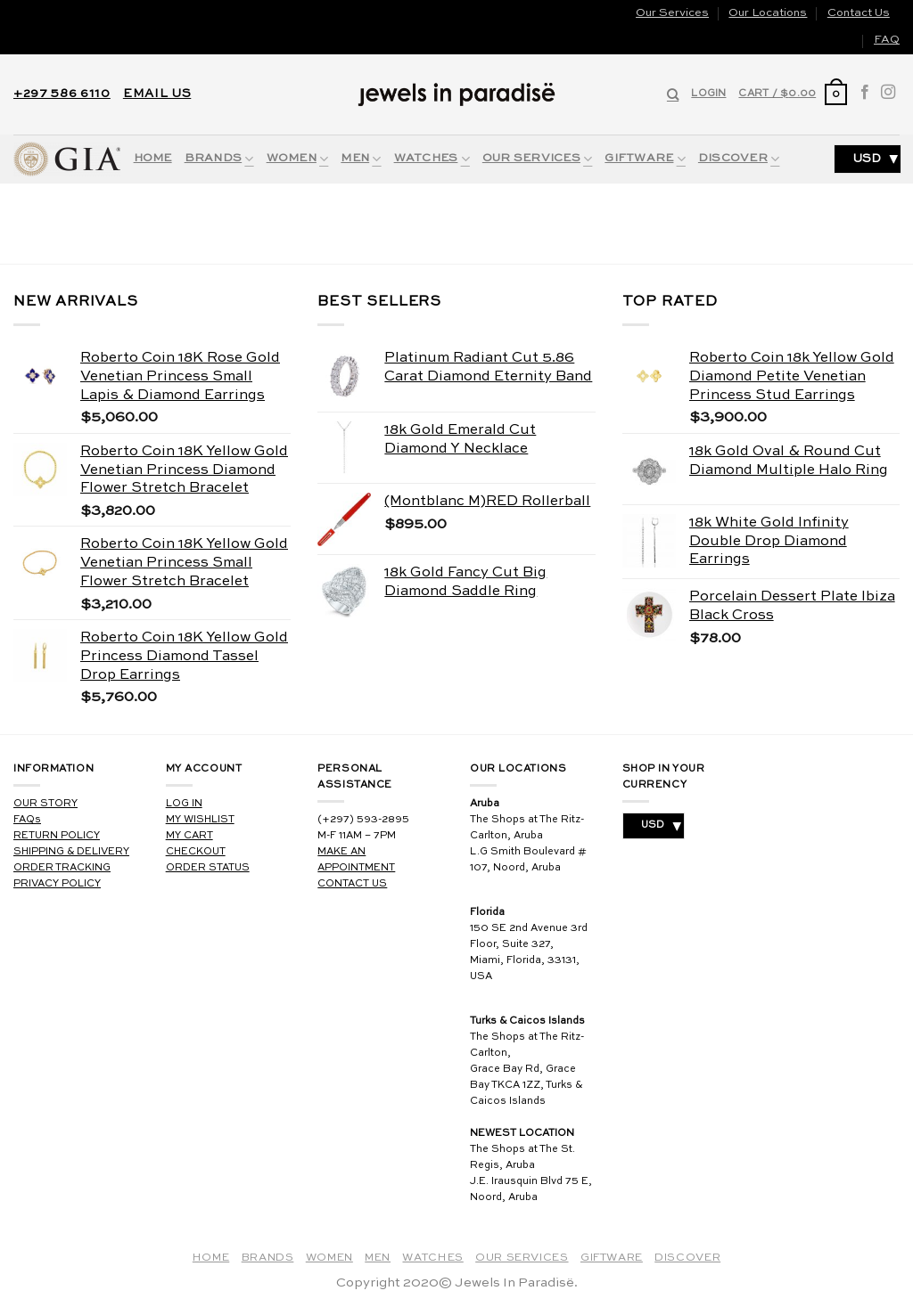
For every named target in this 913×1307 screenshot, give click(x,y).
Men (361, 159)
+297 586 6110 (62, 94)
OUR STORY (45, 803)
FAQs (27, 819)
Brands (219, 159)
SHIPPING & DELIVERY (71, 851)
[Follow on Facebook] (865, 94)
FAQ (887, 39)
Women (298, 159)
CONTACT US (352, 883)
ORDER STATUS (208, 867)
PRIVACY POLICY (57, 883)
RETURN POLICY (56, 835)
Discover (739, 159)
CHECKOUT (196, 851)
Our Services (672, 13)
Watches (432, 159)
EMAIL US (157, 94)
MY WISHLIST (200, 819)
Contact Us (858, 13)
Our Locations (767, 13)
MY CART (189, 835)
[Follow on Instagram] (888, 94)
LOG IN (184, 803)
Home (153, 158)
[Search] (673, 94)
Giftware (645, 159)
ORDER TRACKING (62, 867)
